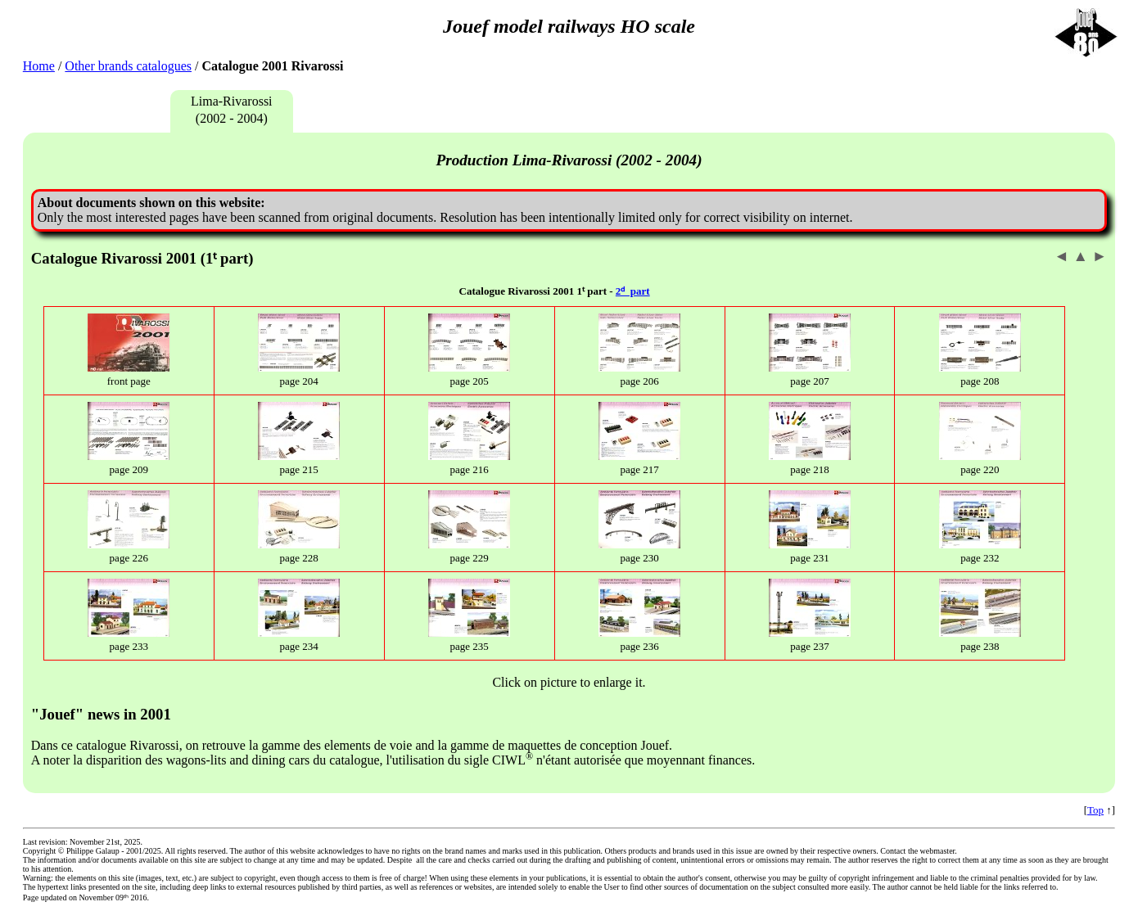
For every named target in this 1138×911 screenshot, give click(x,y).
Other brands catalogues (128, 66)
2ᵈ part (633, 291)
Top (1095, 810)
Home (39, 66)
